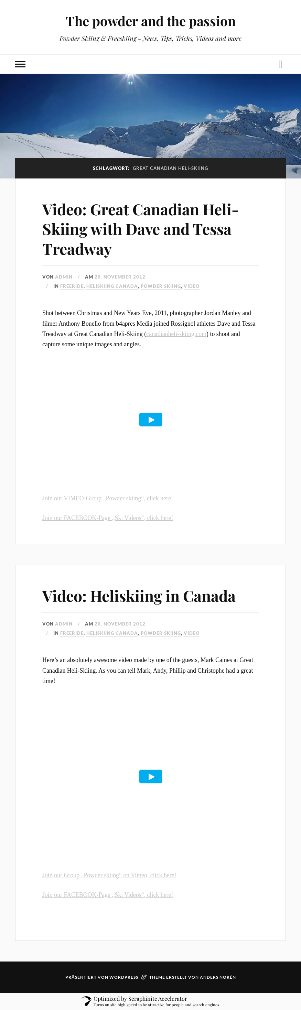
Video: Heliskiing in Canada (139, 595)
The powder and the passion (151, 21)
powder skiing (161, 286)
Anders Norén (218, 977)
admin (64, 277)
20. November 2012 (120, 277)
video (192, 286)
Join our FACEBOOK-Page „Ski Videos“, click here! (107, 517)
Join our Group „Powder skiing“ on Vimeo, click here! (109, 875)
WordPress (123, 977)
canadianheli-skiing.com (176, 333)
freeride (72, 286)
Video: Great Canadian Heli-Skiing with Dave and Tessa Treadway (140, 229)
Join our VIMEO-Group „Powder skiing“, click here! (107, 498)
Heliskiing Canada (112, 286)
